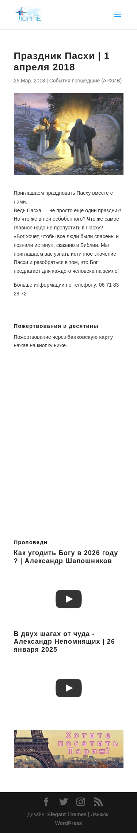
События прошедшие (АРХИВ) (85, 81)
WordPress (68, 823)
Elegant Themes (67, 814)
